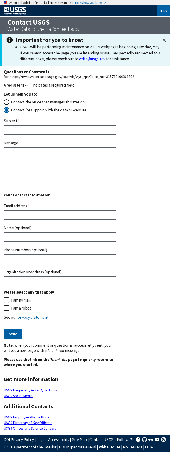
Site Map (79, 439)
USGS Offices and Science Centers (30, 428)
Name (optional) (18, 227)
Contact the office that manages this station (48, 102)
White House (109, 447)
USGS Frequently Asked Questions (30, 390)
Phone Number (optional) (25, 250)
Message (12, 143)
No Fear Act (132, 447)
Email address (17, 205)
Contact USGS (101, 439)
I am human (21, 300)
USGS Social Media (18, 395)
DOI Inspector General (77, 447)
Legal (41, 439)
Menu (163, 11)
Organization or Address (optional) (33, 272)
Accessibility (58, 439)
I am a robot (21, 308)
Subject (12, 120)
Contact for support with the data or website (48, 110)
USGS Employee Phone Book (26, 417)
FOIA (149, 447)
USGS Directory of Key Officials (28, 422)
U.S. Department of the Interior (30, 447)
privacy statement (33, 317)
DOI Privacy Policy (19, 439)
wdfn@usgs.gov (92, 58)
